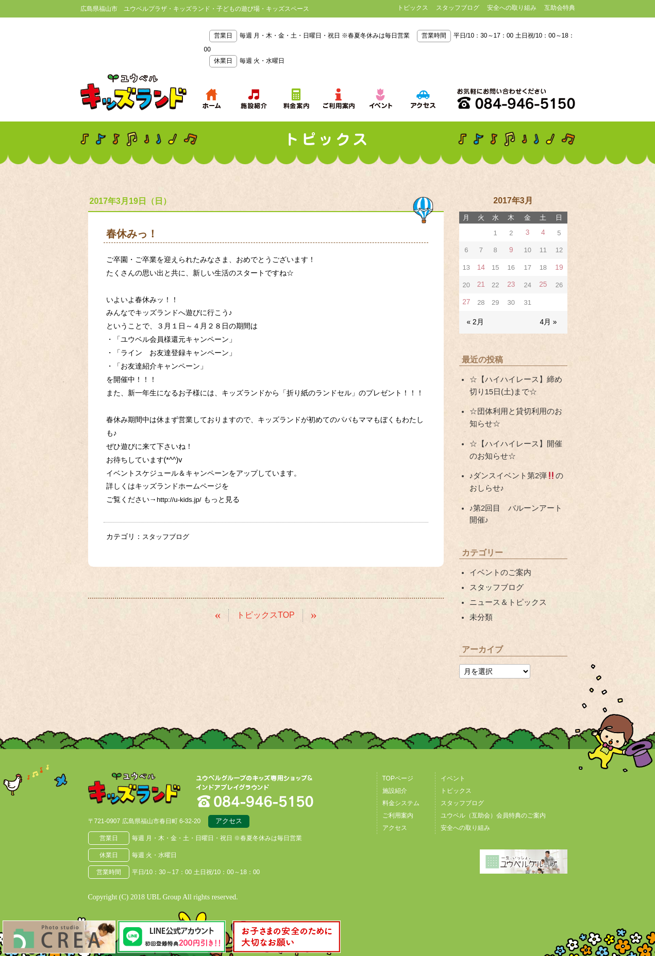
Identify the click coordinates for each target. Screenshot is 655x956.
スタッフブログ (457, 7)
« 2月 (475, 319)
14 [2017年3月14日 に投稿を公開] (480, 266)
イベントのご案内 (498, 563)
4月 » (549, 319)
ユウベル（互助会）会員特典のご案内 (493, 803)
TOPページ (397, 766)
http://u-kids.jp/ (181, 499)
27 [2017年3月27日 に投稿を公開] (465, 300)
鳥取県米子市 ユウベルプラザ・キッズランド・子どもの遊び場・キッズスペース (133, 92)
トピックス (412, 7)
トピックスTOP (266, 614)
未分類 (480, 605)
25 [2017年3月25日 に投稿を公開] (543, 283)
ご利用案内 (397, 803)
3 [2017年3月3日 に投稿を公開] (528, 232)
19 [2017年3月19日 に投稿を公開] (559, 266)
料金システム (400, 790)
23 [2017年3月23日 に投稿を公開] (511, 283)
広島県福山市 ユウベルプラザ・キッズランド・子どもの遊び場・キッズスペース (141, 778)
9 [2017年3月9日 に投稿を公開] (511, 249)
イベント (453, 766)
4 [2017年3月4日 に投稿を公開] (543, 232)
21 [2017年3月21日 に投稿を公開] (480, 283)
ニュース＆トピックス (505, 591)
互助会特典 (559, 7)
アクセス (228, 810)
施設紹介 (394, 778)
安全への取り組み (511, 7)
